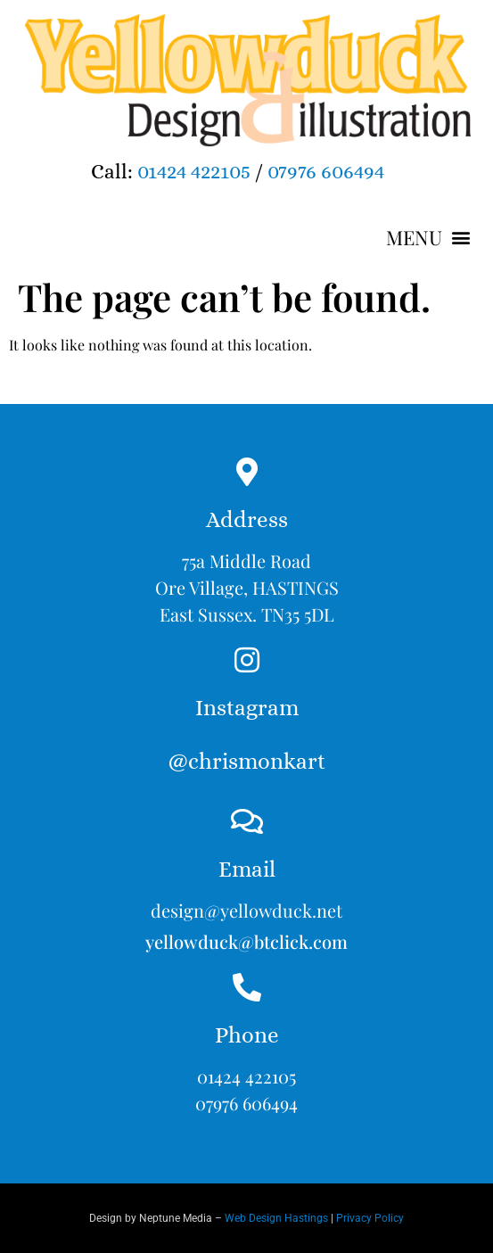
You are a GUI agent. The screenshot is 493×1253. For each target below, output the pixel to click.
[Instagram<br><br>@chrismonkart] (247, 660)
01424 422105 (194, 171)
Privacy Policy (370, 1218)
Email (246, 869)
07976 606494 (325, 171)
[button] (428, 237)
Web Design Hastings (276, 1218)
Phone (247, 1035)
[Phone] (247, 987)
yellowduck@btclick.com (246, 941)
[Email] (247, 821)
